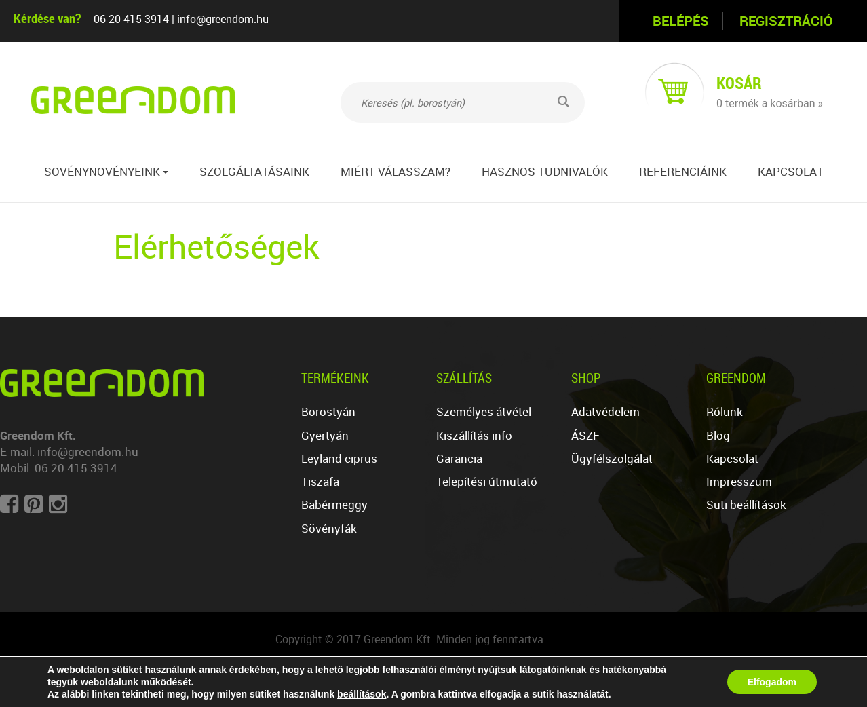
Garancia (459, 458)
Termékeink (335, 377)
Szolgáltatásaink (254, 171)
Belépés (681, 21)
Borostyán (328, 411)
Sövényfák (329, 528)
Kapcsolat (791, 171)
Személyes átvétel (483, 411)
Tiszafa (320, 481)
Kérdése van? (47, 17)
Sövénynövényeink (106, 171)
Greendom (736, 377)
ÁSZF (585, 435)
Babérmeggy (334, 504)
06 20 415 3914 (131, 19)
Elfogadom (772, 681)
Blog (718, 435)
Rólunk (724, 411)
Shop (586, 377)
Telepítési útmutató (486, 481)
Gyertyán (325, 435)
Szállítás (464, 377)
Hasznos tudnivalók (545, 171)
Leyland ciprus (339, 458)
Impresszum (739, 481)
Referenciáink (683, 171)
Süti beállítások (746, 504)
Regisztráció (786, 21)
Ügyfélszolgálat (612, 458)
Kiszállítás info (474, 435)
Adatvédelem (605, 411)
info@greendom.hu (223, 19)
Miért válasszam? (395, 171)
